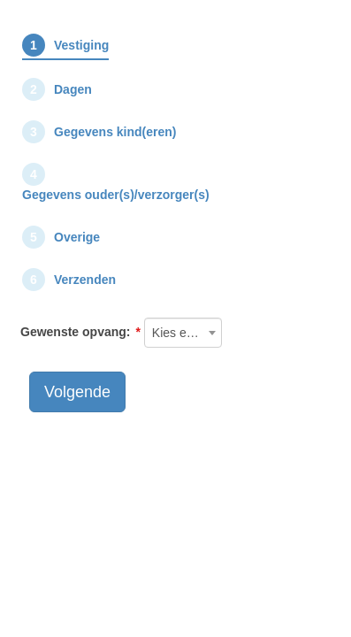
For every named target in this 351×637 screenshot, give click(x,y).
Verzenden (85, 279)
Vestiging (81, 45)
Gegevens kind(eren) (115, 132)
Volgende (77, 392)
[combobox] (183, 333)
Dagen (73, 89)
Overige (77, 237)
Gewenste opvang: (75, 332)
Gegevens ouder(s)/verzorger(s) (116, 195)
